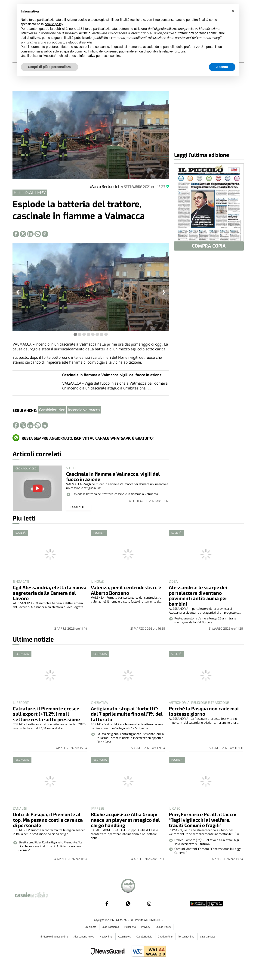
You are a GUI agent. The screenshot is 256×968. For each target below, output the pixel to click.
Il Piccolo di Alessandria (54, 936)
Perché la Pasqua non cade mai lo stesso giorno (204, 711)
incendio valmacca (84, 409)
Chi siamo (91, 927)
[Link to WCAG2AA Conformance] (147, 952)
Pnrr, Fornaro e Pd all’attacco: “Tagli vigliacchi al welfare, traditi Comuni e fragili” (202, 819)
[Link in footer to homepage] (128, 886)
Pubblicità (130, 927)
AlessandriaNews (84, 936)
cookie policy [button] (54, 24)
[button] (233, 11)
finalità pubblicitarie (78, 38)
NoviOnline (106, 936)
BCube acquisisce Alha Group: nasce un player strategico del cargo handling (125, 819)
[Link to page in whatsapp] (37, 234)
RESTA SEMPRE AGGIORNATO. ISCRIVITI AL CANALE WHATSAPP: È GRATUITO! (88, 438)
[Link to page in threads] (45, 234)
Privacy (146, 927)
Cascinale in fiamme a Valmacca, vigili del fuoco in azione (112, 375)
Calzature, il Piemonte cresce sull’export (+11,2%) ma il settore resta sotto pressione (46, 713)
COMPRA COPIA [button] (209, 246)
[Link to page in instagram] (149, 903)
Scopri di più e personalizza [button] (49, 67)
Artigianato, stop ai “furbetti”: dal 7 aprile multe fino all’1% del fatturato (127, 713)
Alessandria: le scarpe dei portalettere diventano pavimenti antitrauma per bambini (198, 595)
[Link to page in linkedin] (30, 234)
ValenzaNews (208, 936)
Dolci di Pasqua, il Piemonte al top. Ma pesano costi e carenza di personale (48, 819)
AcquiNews (125, 936)
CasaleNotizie (144, 936)
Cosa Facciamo (111, 927)
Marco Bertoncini (104, 186)
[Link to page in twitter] (23, 234)
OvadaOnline (165, 936)
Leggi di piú (78, 507)
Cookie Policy (163, 927)
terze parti (92, 29)
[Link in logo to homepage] (36, 894)
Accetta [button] (222, 67)
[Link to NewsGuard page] (109, 952)
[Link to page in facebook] (16, 234)
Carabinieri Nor (52, 409)
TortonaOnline (186, 936)
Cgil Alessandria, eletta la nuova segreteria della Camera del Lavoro (49, 592)
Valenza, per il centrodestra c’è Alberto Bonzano (126, 590)
